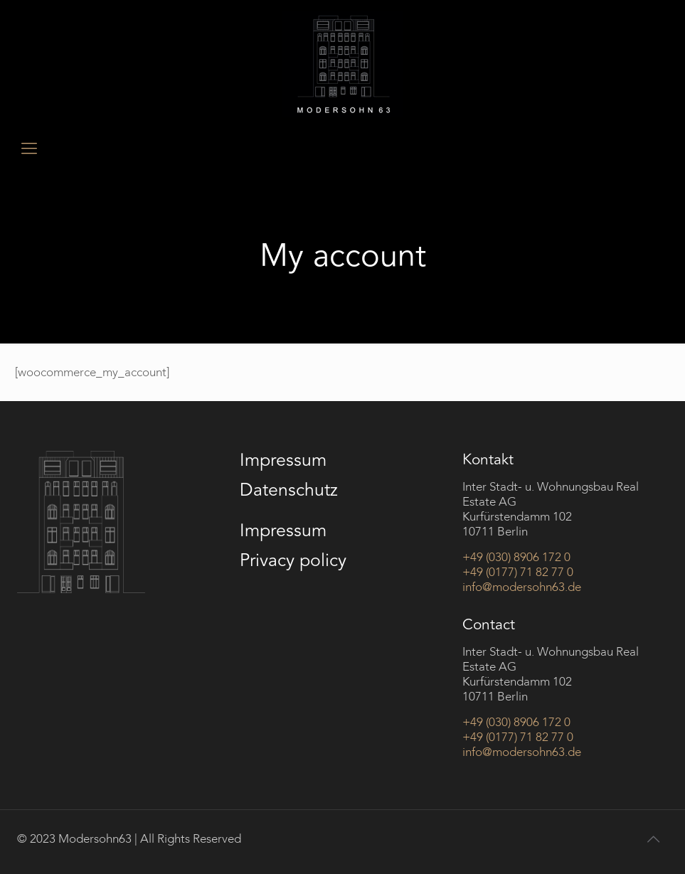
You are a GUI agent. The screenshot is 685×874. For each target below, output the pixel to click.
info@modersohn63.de (521, 587)
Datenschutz (289, 489)
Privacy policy (293, 560)
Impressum (283, 460)
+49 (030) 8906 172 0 (516, 557)
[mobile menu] (29, 149)
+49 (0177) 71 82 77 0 (517, 572)
